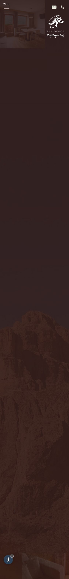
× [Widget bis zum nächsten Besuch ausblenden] (12, 555)
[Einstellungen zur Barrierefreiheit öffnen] (8, 559)
